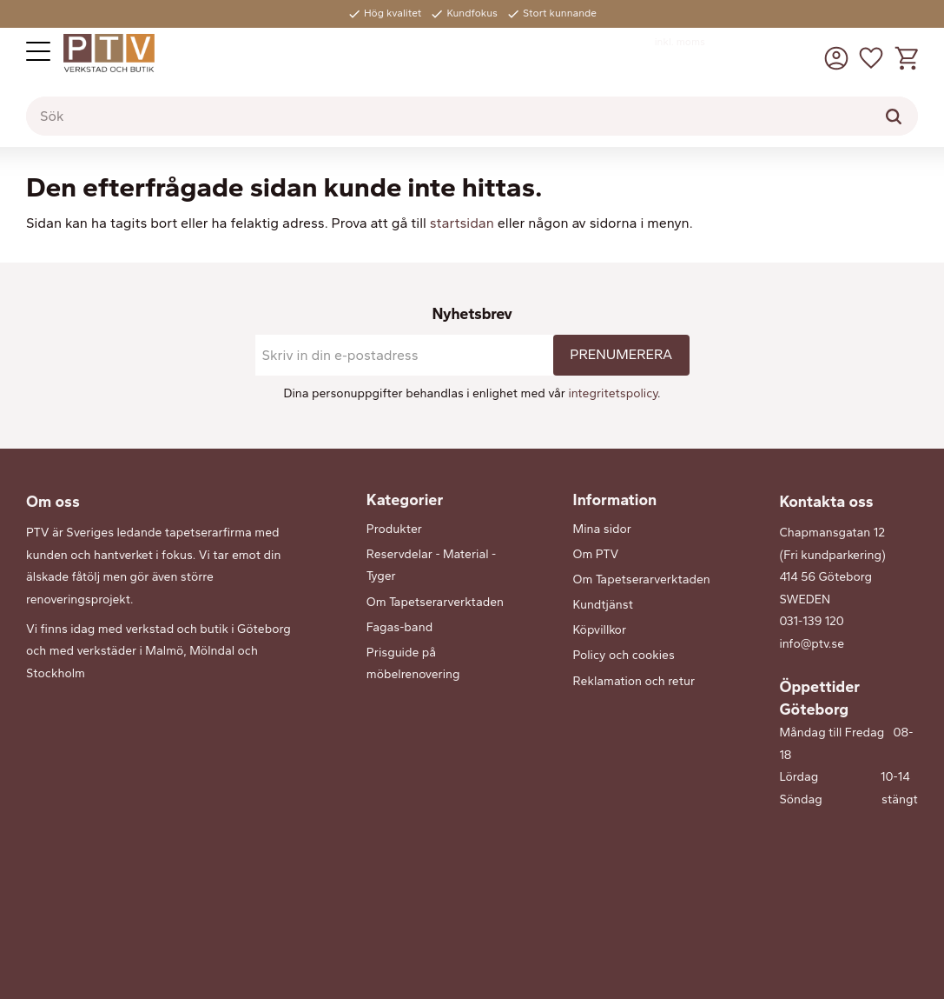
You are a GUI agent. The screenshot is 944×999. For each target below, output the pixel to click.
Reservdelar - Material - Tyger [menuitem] (431, 565)
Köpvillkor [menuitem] (599, 630)
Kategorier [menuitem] (404, 500)
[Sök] (893, 116)
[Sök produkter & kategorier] (472, 117)
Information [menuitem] (615, 500)
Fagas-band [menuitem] (399, 627)
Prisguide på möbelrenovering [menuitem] (413, 664)
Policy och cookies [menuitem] (624, 655)
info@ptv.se (811, 643)
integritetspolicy (612, 393)
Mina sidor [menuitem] (602, 529)
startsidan (462, 223)
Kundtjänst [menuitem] (603, 604)
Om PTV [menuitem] (596, 554)
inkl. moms (680, 42)
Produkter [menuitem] (394, 529)
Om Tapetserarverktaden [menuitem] (435, 602)
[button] (38, 51)
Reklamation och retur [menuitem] (634, 681)
